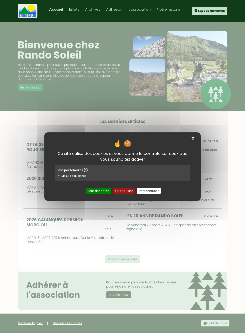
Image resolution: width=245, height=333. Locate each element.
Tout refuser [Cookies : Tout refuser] (124, 191)
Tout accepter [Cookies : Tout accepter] (98, 191)
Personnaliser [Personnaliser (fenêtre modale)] (149, 191)
